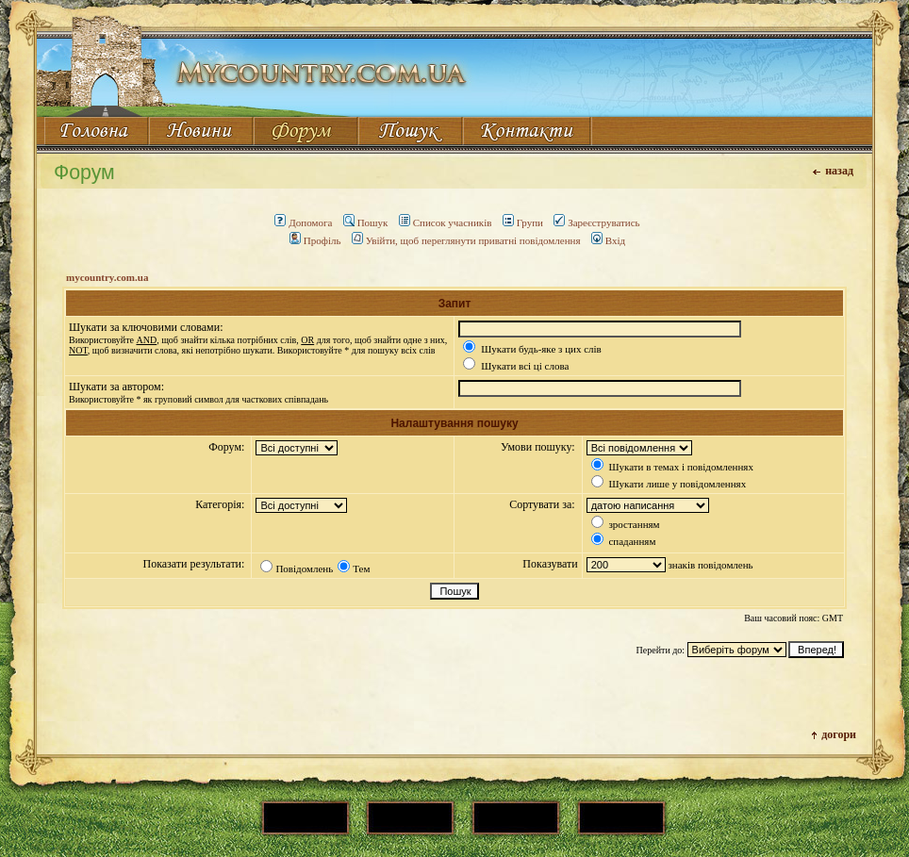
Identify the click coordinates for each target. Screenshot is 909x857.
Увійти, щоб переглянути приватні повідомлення (466, 240)
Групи (523, 222)
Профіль (315, 240)
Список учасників (445, 222)
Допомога (303, 222)
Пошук (365, 222)
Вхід (608, 240)
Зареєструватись (596, 222)
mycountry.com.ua (107, 277)
